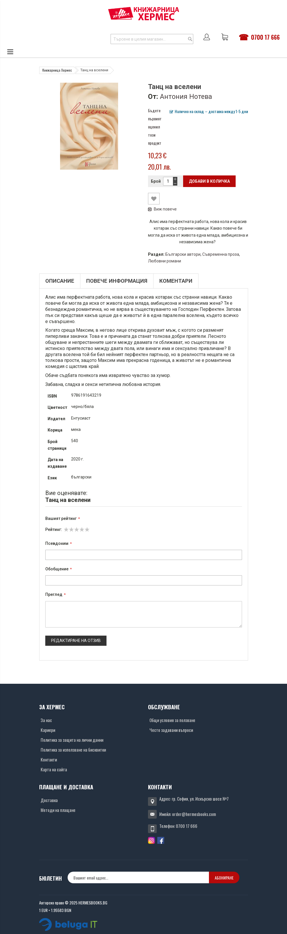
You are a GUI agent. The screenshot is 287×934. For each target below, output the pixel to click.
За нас (46, 720)
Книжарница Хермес (57, 70)
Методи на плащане (58, 810)
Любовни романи (164, 261)
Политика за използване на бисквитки (73, 749)
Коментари (175, 281)
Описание (59, 281)
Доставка (49, 800)
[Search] (190, 39)
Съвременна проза (220, 254)
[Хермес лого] (143, 13)
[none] (138, 877)
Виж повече (162, 209)
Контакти (49, 759)
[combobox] (152, 39)
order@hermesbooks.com (194, 814)
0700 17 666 (265, 37)
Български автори (183, 254)
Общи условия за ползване (172, 720)
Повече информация (116, 281)
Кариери (48, 730)
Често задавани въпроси (171, 730)
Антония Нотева (186, 97)
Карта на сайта (54, 769)
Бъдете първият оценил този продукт (155, 126)
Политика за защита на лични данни (72, 740)
